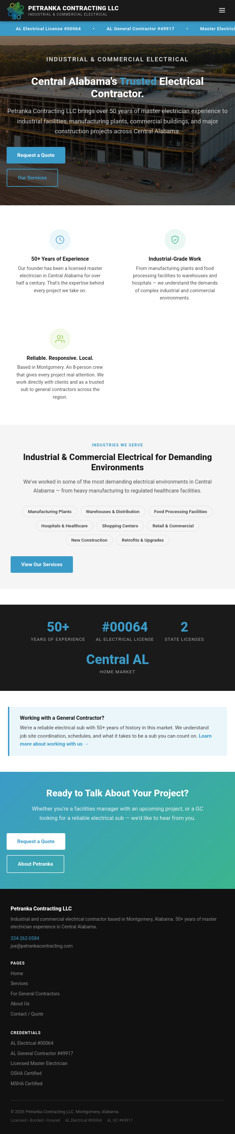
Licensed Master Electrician (39, 1063)
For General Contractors (35, 993)
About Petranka (35, 864)
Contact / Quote (27, 1014)
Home (17, 973)
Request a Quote (36, 155)
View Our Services (41, 564)
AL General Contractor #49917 (42, 1053)
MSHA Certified (26, 1083)
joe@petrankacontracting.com (42, 946)
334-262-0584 (25, 938)
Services (19, 983)
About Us (20, 1003)
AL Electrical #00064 (32, 1043)
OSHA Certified (26, 1073)
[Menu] (222, 11)
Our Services (32, 178)
